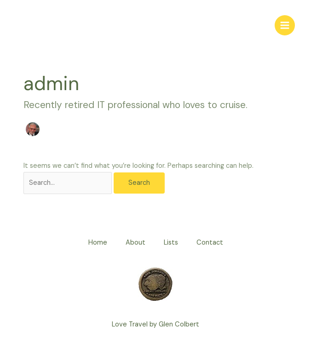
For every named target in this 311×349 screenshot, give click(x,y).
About (135, 242)
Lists (171, 242)
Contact (209, 242)
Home (97, 242)
